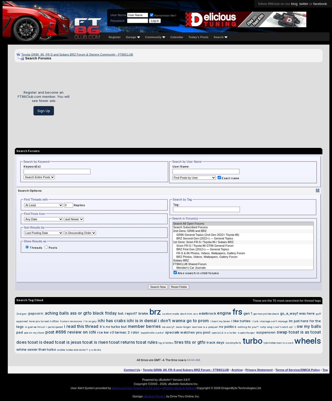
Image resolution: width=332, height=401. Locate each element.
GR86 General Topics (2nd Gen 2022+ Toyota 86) (243, 235)
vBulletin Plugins (154, 396)
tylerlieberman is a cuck (278, 342)
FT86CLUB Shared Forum (243, 264)
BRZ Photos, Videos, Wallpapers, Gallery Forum (243, 257)
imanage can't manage (274, 321)
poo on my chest (34, 332)
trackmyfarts (233, 342)
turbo (253, 341)
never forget (183, 327)
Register (115, 37)
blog (294, 4)
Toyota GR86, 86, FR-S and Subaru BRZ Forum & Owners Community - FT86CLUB (77, 54)
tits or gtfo (195, 342)
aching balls (57, 313)
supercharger (246, 332)
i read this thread (81, 326)
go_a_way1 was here (297, 313)
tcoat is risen (95, 342)
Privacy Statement (259, 370)
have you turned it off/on (44, 321)
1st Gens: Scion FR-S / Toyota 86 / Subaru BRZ (243, 242)
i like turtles (241, 321)
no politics (227, 326)
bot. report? (127, 313)
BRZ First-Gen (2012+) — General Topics (243, 249)
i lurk (255, 321)
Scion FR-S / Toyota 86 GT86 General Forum (243, 246)
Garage (133, 37)
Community (155, 37)
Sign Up (43, 111)
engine (224, 313)
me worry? (168, 327)
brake (143, 313)
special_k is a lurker (224, 332)
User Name (118, 15)
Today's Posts (199, 37)
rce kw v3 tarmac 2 (113, 332)
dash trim (186, 313)
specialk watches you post (187, 332)
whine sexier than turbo (36, 349)
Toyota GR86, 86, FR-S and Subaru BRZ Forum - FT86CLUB (186, 370)
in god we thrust (35, 327)
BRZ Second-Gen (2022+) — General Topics (243, 238)
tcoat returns (122, 342)
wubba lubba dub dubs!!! (72, 349)
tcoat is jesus (68, 342)
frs (237, 312)
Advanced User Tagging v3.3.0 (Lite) (136, 388)
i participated (54, 327)
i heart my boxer (220, 321)
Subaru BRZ (243, 260)
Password (117, 21)
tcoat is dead (41, 342)
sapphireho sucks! (152, 332)
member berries (144, 326)
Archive (237, 370)
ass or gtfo (81, 313)
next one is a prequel (205, 327)
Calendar (176, 37)
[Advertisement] (198, 103)
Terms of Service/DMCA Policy (297, 370)
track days (215, 342)
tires (179, 342)
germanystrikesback (266, 313)
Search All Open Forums (243, 224)
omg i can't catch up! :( (281, 327)
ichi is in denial (142, 320)
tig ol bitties (165, 342)
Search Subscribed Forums (243, 227)
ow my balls (309, 326)
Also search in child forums (196, 273)
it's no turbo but (113, 326)
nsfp (263, 327)
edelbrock (207, 313)
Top (325, 370)
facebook (320, 4)
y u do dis (95, 349)
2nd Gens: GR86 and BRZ (243, 231)
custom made (170, 313)
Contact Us (132, 370)
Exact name (228, 178)
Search (220, 37)
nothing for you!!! (248, 327)
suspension (266, 332)
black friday (105, 313)
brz (155, 312)
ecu (195, 313)
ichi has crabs (112, 320)
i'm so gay (90, 321)
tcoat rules (146, 342)
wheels (307, 341)
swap (282, 332)
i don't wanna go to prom (183, 320)
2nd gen (21, 313)
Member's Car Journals (243, 268)
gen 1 (248, 313)
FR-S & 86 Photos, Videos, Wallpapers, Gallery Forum (243, 253)
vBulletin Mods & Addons (179, 388)
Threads (33, 248)
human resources (71, 321)
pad (19, 332)
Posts (51, 248)
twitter (303, 4)
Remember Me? (163, 15)
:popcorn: (36, 313)
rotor (135, 332)
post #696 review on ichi (70, 332)
